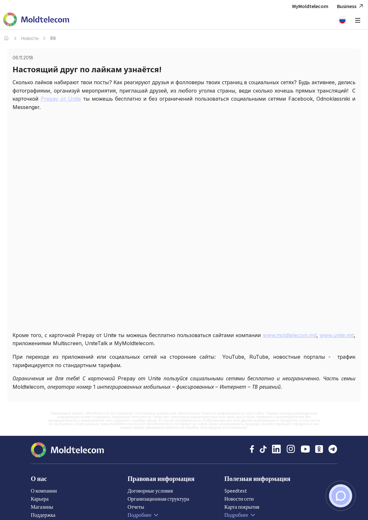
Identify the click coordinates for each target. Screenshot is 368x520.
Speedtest (235, 490)
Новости (29, 38)
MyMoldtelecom (310, 6)
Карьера (40, 498)
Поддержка (43, 515)
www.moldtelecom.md (289, 335)
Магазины (42, 507)
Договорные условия (150, 490)
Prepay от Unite (61, 98)
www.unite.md (337, 335)
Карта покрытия (242, 507)
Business (351, 6)
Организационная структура (158, 498)
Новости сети (239, 498)
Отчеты (136, 507)
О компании (44, 490)
